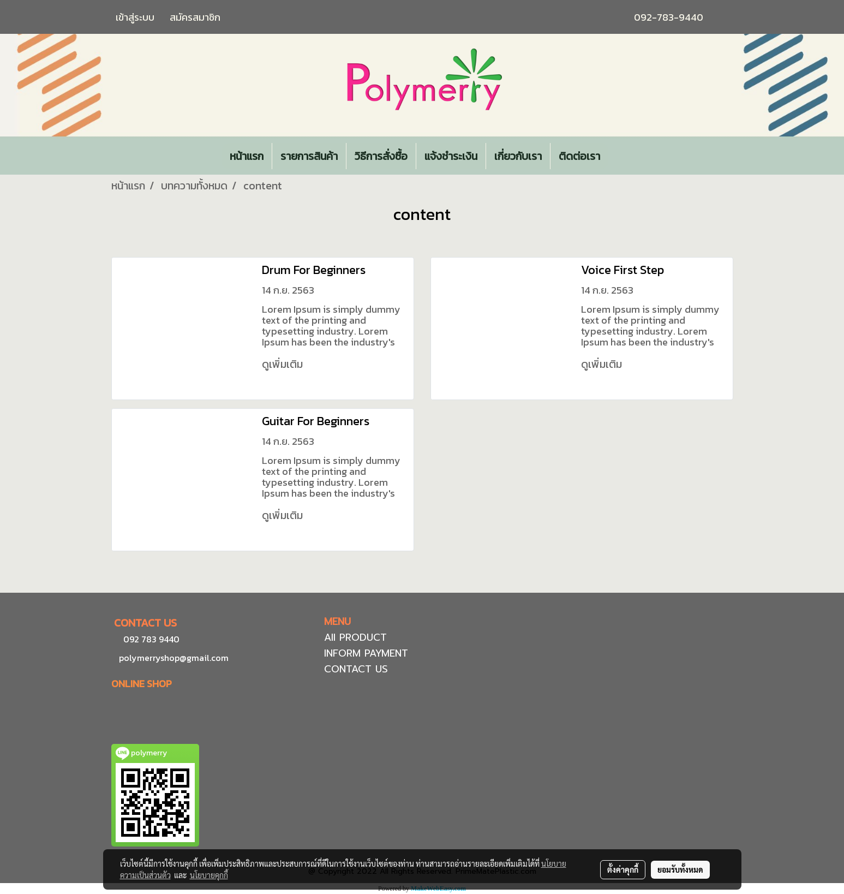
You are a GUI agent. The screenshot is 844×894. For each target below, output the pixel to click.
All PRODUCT (355, 637)
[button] (618, 156)
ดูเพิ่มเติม (284, 364)
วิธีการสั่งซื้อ (381, 156)
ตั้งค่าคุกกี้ (622, 869)
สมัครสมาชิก (195, 17)
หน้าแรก (247, 156)
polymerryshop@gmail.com (173, 657)
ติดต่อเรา (579, 156)
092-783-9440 (668, 17)
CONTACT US (356, 669)
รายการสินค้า (309, 156)
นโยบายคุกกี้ (209, 875)
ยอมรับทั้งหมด (680, 869)
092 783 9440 (151, 639)
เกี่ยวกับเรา (518, 156)
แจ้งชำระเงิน (450, 156)
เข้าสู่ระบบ (135, 17)
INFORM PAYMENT (366, 653)
